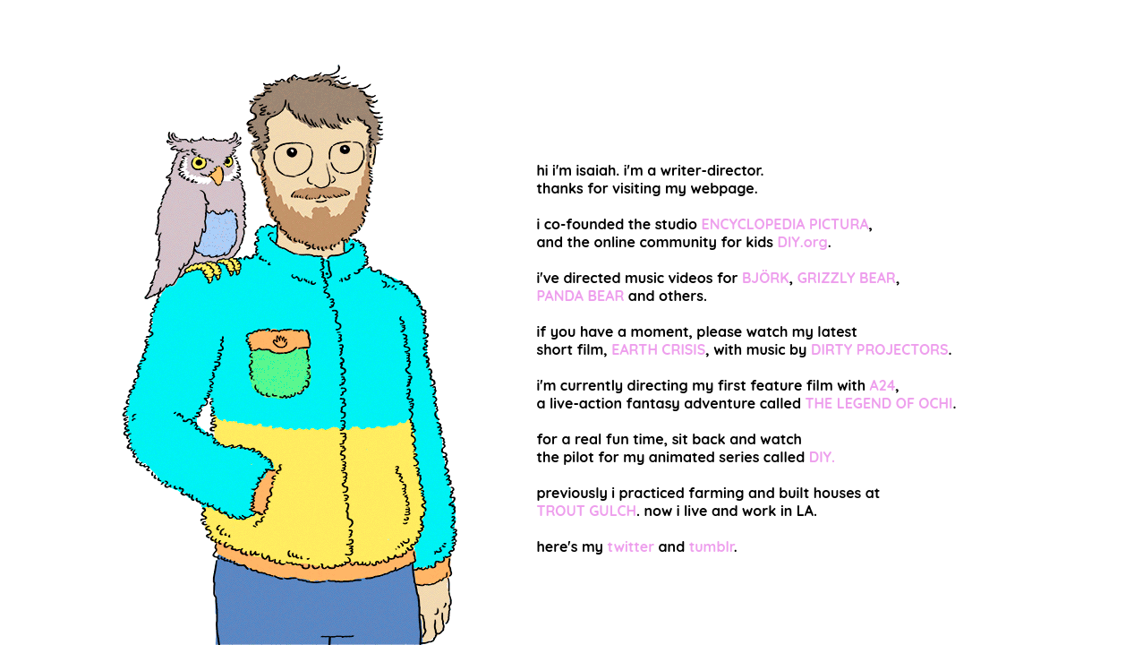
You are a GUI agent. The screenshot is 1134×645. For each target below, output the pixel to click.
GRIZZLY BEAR (846, 278)
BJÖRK (765, 278)
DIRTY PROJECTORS (880, 349)
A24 (883, 385)
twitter (630, 546)
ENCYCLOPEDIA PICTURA (785, 224)
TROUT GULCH (586, 511)
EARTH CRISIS (658, 349)
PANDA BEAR (580, 296)
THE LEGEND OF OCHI (878, 403)
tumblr (711, 546)
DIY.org (802, 242)
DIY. (822, 457)
